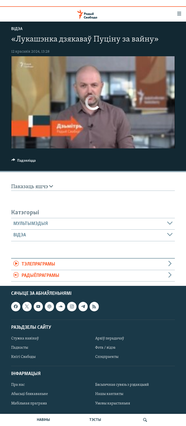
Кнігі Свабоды (23, 357)
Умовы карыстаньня (112, 403)
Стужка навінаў (25, 338)
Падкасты (19, 348)
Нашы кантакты (109, 394)
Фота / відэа (105, 348)
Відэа (17, 29)
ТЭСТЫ (95, 420)
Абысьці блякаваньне (29, 394)
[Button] (23, 161)
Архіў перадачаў (109, 338)
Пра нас (18, 385)
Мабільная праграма (29, 403)
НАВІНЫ (43, 420)
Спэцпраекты (106, 357)
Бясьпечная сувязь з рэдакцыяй (122, 385)
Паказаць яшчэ (32, 187)
